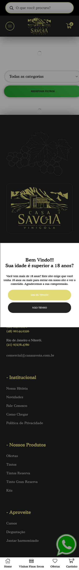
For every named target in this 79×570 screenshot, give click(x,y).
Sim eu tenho (39, 295)
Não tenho (39, 307)
